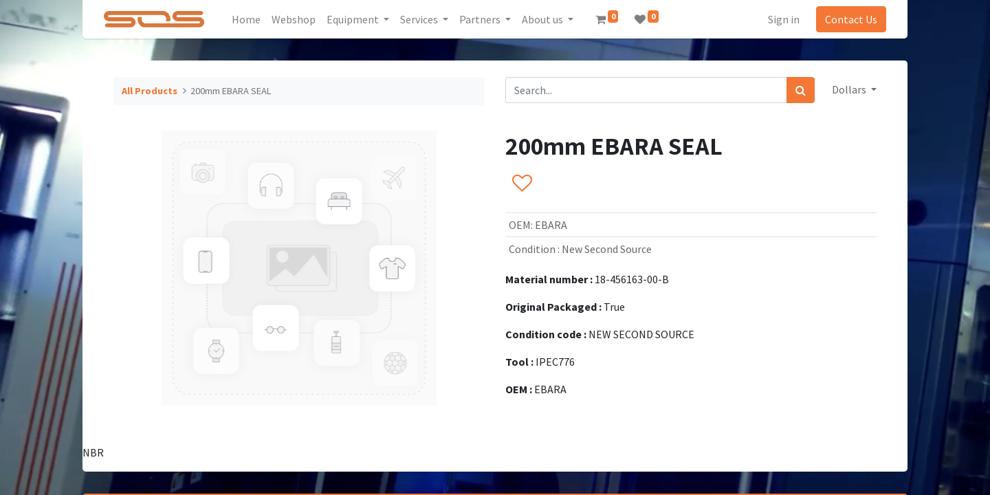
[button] (521, 183)
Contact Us (851, 19)
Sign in (784, 19)
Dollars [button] (850, 89)
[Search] (800, 90)
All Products (149, 91)
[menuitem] (246, 19)
